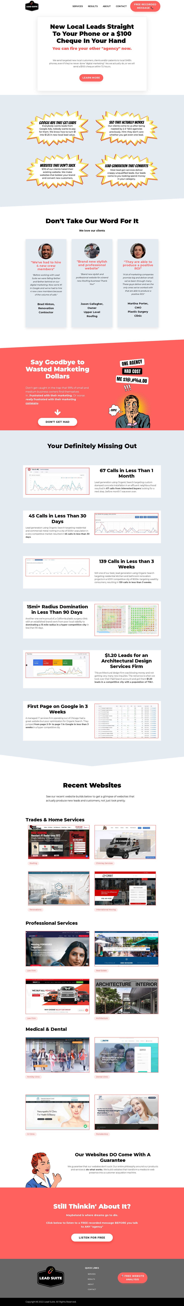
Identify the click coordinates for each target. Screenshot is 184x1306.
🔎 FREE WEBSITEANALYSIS (132, 1278)
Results (93, 6)
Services (77, 6)
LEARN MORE (91, 77)
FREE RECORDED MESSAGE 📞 (145, 6)
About (107, 6)
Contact (121, 6)
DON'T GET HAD (58, 421)
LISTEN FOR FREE (92, 1237)
